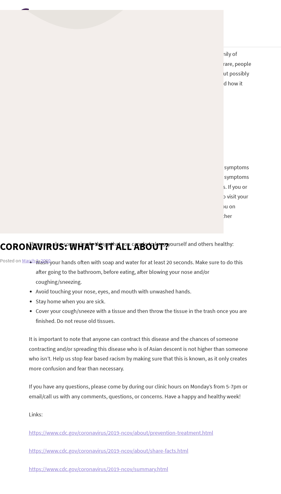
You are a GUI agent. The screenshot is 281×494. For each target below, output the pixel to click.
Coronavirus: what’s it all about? (84, 246)
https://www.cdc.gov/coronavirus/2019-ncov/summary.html (98, 469)
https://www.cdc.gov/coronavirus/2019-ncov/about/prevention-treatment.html (121, 432)
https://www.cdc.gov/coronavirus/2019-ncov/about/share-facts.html (108, 450)
